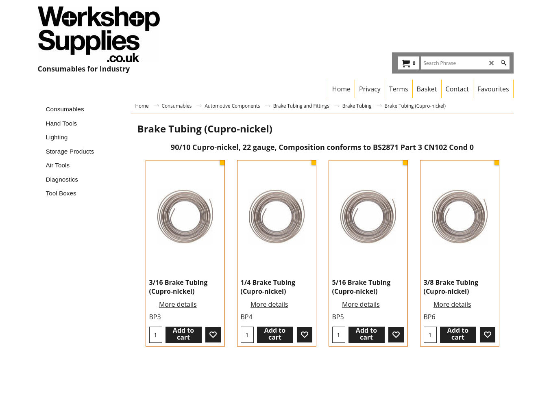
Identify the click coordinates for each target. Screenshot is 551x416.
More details (178, 304)
